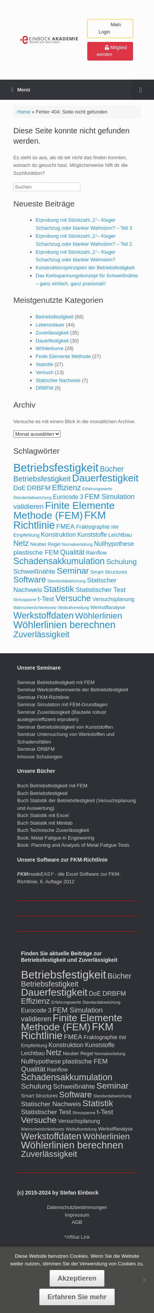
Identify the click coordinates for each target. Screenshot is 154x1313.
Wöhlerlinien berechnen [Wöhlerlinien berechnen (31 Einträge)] (64, 624)
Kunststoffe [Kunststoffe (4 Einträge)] (92, 534)
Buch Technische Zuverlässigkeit (53, 830)
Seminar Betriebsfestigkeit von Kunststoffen (65, 727)
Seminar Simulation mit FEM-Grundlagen (62, 704)
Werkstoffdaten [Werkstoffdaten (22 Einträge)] (43, 616)
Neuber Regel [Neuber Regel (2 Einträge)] (45, 544)
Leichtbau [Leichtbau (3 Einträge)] (120, 535)
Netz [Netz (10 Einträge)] (21, 543)
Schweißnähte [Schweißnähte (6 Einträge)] (34, 571)
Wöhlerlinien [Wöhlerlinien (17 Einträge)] (98, 616)
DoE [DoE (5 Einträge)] (19, 488)
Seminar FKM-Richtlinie (43, 697)
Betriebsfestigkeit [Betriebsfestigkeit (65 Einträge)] (55, 467)
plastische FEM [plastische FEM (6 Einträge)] (36, 552)
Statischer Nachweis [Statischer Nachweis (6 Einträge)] (51, 1104)
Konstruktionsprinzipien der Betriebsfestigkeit (85, 267)
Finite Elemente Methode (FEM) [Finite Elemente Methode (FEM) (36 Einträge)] (64, 510)
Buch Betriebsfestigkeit (42, 793)
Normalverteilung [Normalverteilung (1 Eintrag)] (77, 544)
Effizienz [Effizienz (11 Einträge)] (66, 487)
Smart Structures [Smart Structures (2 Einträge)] (108, 572)
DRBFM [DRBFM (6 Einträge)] (39, 488)
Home (23, 112)
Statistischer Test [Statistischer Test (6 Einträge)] (100, 589)
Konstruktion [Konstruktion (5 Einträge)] (58, 534)
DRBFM (44, 388)
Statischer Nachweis (58, 380)
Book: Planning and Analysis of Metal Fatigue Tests (74, 845)
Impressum (77, 1215)
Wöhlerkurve (50, 348)
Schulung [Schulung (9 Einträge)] (121, 562)
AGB (77, 1222)
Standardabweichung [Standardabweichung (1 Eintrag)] (66, 581)
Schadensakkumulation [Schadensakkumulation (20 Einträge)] (59, 561)
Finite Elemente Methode (63, 356)
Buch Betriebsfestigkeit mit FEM (52, 785)
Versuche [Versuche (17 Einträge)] (73, 598)
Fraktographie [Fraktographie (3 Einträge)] (93, 527)
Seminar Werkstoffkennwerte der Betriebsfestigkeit (72, 689)
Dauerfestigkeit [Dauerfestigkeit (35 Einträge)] (105, 478)
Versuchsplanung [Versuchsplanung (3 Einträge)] (113, 599)
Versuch (45, 372)
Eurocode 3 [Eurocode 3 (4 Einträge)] (68, 497)
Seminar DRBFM (36, 749)
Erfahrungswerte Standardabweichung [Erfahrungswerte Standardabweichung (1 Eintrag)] (85, 1002)
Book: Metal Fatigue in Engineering (55, 838)
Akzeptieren (77, 1278)
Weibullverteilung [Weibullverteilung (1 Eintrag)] (73, 607)
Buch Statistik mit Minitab (44, 823)
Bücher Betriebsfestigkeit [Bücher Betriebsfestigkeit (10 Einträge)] (76, 980)
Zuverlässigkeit (52, 333)
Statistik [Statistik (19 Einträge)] (58, 589)
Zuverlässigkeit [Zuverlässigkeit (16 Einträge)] (41, 634)
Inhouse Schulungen (40, 757)
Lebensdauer (50, 325)
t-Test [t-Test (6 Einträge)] (46, 599)
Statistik (44, 364)
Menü (20, 90)
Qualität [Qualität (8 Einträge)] (72, 552)
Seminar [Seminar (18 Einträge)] (73, 571)
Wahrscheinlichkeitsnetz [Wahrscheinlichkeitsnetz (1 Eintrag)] (35, 607)
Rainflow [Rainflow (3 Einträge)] (96, 553)
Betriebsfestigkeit (55, 317)
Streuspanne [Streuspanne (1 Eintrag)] (24, 599)
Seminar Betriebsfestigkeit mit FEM (56, 682)
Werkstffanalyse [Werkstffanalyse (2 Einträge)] (107, 607)
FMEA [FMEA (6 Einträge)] (65, 526)
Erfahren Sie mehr (76, 1297)
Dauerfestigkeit (52, 341)
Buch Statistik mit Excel (43, 815)
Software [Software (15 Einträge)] (29, 579)
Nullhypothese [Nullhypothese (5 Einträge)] (114, 543)
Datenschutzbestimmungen (77, 1207)
